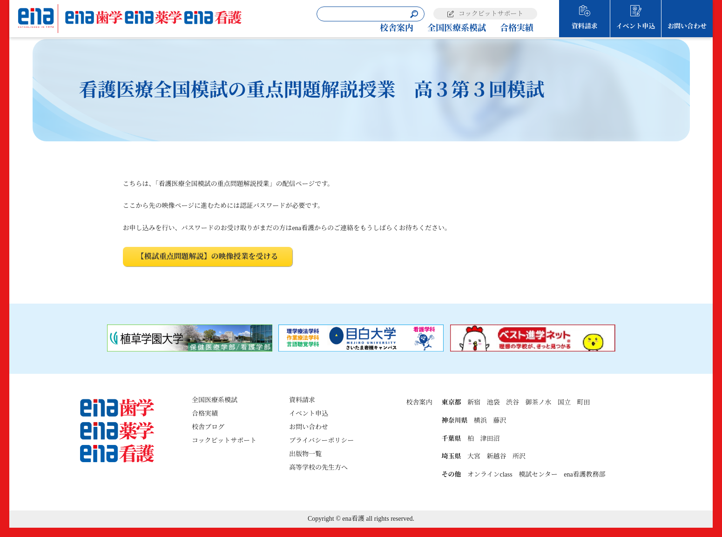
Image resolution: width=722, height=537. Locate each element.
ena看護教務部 (584, 474)
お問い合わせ (687, 26)
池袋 (492, 402)
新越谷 (496, 456)
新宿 (473, 402)
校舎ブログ (208, 427)
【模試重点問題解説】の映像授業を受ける (207, 256)
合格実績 (516, 28)
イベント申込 (635, 26)
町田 (583, 402)
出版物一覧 (305, 454)
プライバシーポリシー (321, 440)
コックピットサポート (491, 13)
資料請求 (585, 26)
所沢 (519, 456)
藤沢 (499, 420)
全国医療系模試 (456, 28)
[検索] (414, 14)
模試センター (538, 474)
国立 (564, 402)
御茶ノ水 (538, 402)
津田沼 (489, 438)
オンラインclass (490, 474)
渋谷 (512, 402)
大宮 (473, 456)
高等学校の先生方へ (318, 467)
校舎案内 (396, 28)
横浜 (480, 420)
